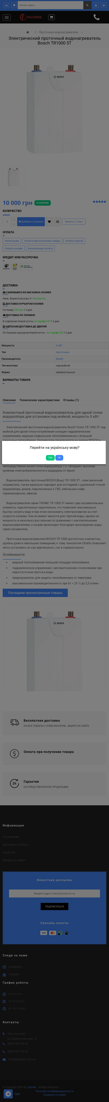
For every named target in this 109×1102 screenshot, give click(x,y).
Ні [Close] (59, 457)
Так (50, 457)
